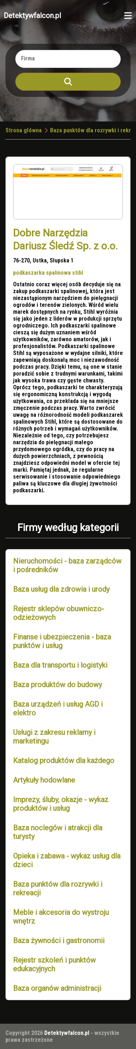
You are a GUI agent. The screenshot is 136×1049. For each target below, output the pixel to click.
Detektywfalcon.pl (32, 15)
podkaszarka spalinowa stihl (48, 272)
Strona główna (23, 130)
